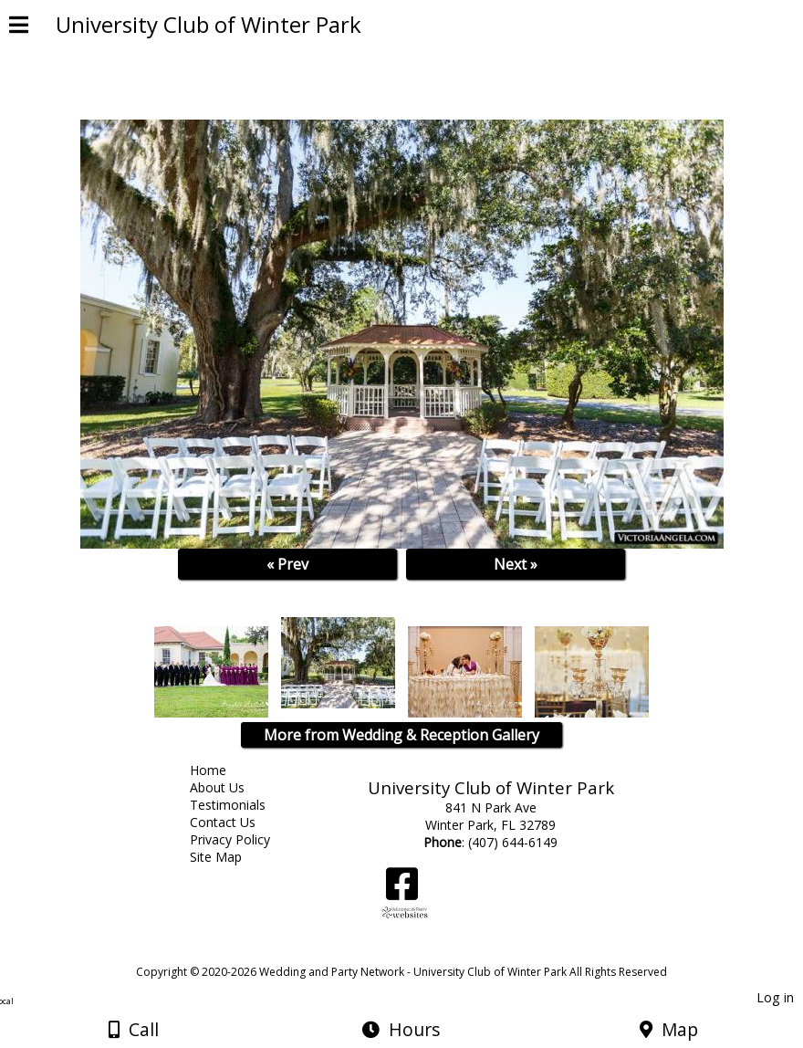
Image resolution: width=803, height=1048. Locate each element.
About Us (231, 787)
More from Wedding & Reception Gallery (401, 735)
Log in (775, 997)
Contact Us (236, 822)
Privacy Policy (243, 839)
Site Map (229, 856)
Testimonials (241, 804)
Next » (515, 564)
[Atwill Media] (417, 951)
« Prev (287, 564)
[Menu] (18, 27)
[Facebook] (402, 890)
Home (221, 770)
